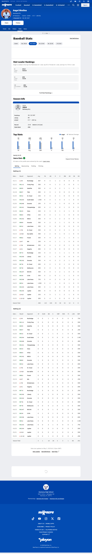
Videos (14, 29)
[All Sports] (68, 5)
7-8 (22, 230)
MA (28, 241)
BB (49, 314)
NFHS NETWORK (22, 1)
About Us (41, 523)
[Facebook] (88, 1)
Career (16, 43)
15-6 (22, 279)
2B (69, 176)
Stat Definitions (74, 38)
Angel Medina (20, 10)
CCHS (28, 275)
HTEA (28, 215)
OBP (78, 314)
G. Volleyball (60, 5)
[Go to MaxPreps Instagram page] (46, 518)
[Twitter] (84, 1)
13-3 (22, 287)
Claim (6, 23)
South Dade (30, 200)
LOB (73, 314)
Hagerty (29, 249)
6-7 (22, 241)
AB (50, 176)
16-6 (22, 203)
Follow (18, 23)
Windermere (30, 245)
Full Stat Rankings (46, 93)
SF (38, 314)
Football (18, 5)
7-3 (22, 253)
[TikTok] (71, 1)
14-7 (22, 272)
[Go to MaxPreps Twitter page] (52, 518)
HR (78, 176)
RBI (65, 176)
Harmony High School (46, 488)
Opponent (30, 176)
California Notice (51, 530)
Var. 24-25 (32, 43)
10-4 (22, 200)
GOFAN (13, 1)
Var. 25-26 (24, 43)
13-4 (22, 291)
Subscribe (40, 526)
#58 (29, 127)
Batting (17, 166)
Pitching (40, 166)
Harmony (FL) (17, 13)
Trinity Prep (30, 184)
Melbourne (30, 268)
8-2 (22, 238)
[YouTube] (75, 1)
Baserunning (25, 166)
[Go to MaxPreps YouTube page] (39, 518)
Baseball (27, 5)
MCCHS (29, 272)
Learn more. (46, 161)
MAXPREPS (5, 1)
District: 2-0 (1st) (37, 125)
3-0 (22, 275)
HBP (58, 314)
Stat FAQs (55, 451)
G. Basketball (48, 5)
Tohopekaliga (31, 207)
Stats (20, 29)
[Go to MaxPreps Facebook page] (59, 518)
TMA (28, 192)
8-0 (22, 222)
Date (15, 176)
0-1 (22, 249)
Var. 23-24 (41, 43)
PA (45, 176)
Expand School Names (72, 158)
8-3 (22, 215)
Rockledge (30, 181)
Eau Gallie (30, 234)
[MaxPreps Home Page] (43, 33)
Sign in (85, 5)
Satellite (29, 188)
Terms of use (39, 530)
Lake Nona (30, 226)
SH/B (43, 314)
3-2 (22, 196)
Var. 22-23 (50, 43)
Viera (28, 211)
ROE (63, 314)
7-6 (22, 264)
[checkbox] (67, 157)
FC (68, 314)
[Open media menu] (78, 5)
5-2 (22, 283)
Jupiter (29, 291)
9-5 (22, 188)
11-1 (22, 184)
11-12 (22, 298)
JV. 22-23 (59, 43)
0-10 (22, 234)
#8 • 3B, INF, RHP (21, 18)
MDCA (29, 219)
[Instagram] (80, 1)
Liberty (29, 256)
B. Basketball (37, 5)
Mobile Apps (50, 523)
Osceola (29, 203)
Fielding (33, 166)
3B (74, 176)
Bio (9, 29)
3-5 (22, 181)
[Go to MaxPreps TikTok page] (33, 518)
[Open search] (73, 5)
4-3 (22, 211)
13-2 (22, 219)
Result (21, 176)
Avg (39, 176)
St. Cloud (29, 196)
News (25, 29)
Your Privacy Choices (46, 532)
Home (4, 29)
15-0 (22, 256)
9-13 (22, 294)
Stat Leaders (36, 451)
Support (46, 534)
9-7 (22, 192)
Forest (29, 238)
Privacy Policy (50, 526)
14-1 (22, 207)
